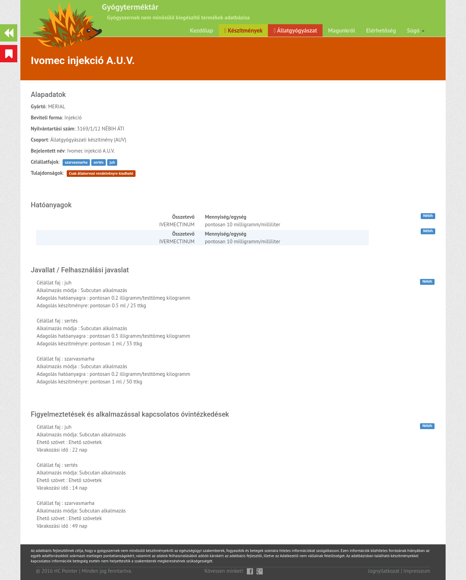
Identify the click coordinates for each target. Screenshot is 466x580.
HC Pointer (66, 571)
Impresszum (416, 571)
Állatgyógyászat (295, 30)
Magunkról (341, 30)
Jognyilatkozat (384, 571)
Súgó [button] (416, 30)
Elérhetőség (381, 30)
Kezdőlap (201, 30)
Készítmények (243, 30)
